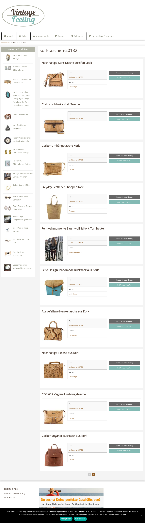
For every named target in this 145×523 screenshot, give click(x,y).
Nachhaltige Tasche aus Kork (60, 353)
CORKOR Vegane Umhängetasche (64, 395)
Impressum (9, 497)
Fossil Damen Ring (20, 115)
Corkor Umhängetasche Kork (61, 146)
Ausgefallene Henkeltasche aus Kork (65, 312)
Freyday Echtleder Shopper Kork (62, 187)
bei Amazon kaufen (124, 78)
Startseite (5, 43)
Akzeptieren (66, 519)
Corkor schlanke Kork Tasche (61, 104)
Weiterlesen (80, 519)
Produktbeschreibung (124, 73)
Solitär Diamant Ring (21, 185)
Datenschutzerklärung (14, 494)
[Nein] (141, 515)
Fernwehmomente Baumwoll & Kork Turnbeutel (73, 229)
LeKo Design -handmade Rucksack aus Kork (70, 270)
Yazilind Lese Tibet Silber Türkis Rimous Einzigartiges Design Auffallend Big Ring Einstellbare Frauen (21, 99)
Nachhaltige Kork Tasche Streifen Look (67, 63)
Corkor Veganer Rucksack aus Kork (64, 436)
